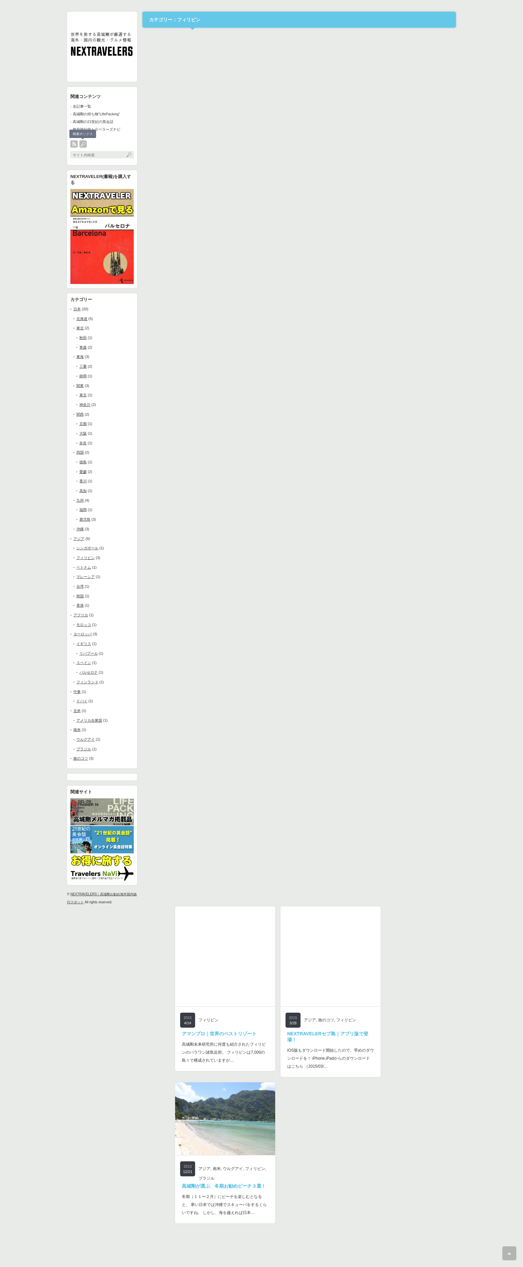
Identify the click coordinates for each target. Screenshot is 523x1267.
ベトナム (83, 567)
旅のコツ (80, 758)
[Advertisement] (120, 1006)
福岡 (83, 510)
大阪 (83, 433)
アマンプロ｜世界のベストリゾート (219, 1033)
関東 (80, 386)
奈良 (83, 443)
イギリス (83, 644)
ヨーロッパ (82, 634)
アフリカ (80, 615)
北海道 (81, 319)
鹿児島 (84, 519)
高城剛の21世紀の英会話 (93, 122)
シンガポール (87, 548)
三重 (83, 366)
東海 (80, 357)
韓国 (80, 596)
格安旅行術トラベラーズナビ (96, 129)
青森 (83, 347)
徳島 (83, 462)
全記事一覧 (82, 106)
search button (83, 144)
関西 (80, 414)
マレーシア (85, 577)
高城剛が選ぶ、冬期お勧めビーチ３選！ (224, 1186)
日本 (77, 309)
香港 (80, 605)
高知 (83, 491)
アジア (78, 539)
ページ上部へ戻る (509, 1253)
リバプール (88, 653)
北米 (77, 711)
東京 (83, 395)
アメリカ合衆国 (89, 720)
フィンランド (87, 682)
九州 (80, 500)
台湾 (80, 586)
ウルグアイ (85, 739)
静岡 (83, 376)
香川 (83, 481)
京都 (83, 424)
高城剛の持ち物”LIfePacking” (96, 114)
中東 (77, 692)
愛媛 (83, 472)
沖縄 (80, 529)
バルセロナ (88, 672)
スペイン (83, 663)
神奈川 (84, 405)
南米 (77, 730)
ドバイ (81, 701)
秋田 (83, 338)
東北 (80, 328)
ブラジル (83, 749)
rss (74, 144)
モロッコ (83, 625)
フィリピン (85, 558)
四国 (80, 452)
